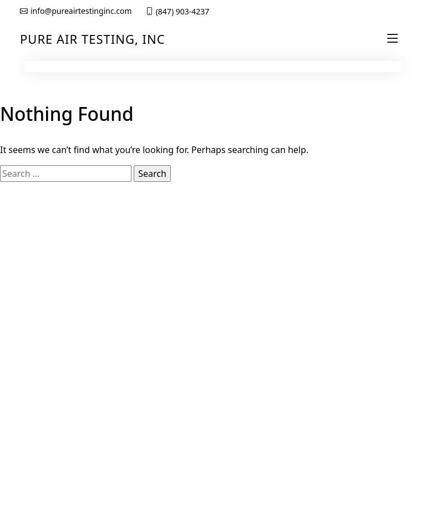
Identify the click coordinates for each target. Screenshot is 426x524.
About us (236, 291)
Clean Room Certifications (44, 383)
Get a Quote (341, 272)
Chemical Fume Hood (59, 406)
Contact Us (339, 310)
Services (234, 310)
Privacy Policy (344, 291)
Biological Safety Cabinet (50, 428)
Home (231, 272)
